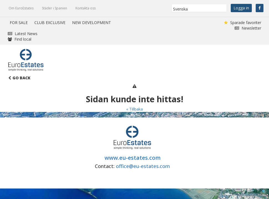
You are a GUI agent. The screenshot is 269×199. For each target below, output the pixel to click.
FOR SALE (19, 22)
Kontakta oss (85, 8)
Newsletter (248, 28)
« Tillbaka (134, 109)
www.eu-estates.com (133, 157)
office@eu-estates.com (143, 166)
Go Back (19, 77)
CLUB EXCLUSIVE (49, 22)
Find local (19, 39)
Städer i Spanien (54, 8)
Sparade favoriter (242, 22)
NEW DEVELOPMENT (91, 22)
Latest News (22, 33)
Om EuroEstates (21, 8)
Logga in (241, 8)
